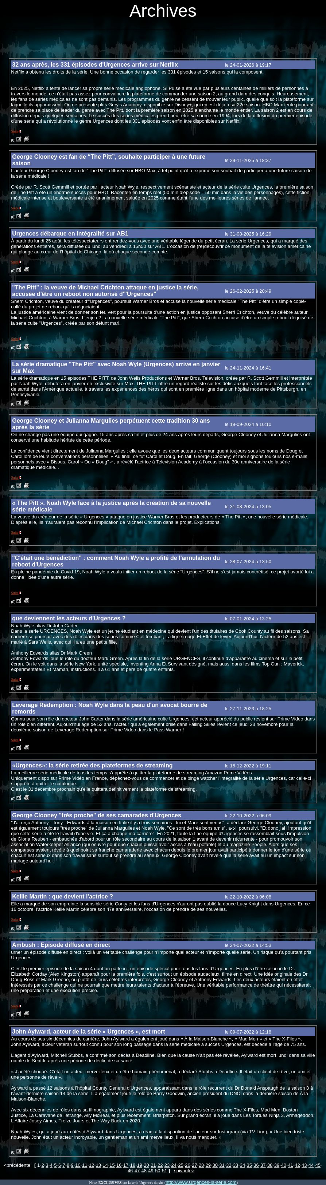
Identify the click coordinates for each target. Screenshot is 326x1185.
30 (214, 1165)
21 (153, 1165)
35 (249, 1165)
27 (194, 1165)
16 (118, 1165)
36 (256, 1165)
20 (146, 1165)
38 (269, 1165)
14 (105, 1165)
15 (112, 1165)
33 (235, 1165)
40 (283, 1165)
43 (304, 1165)
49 (150, 1170)
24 (173, 1165)
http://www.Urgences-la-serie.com (201, 1182)
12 (91, 1165)
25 (180, 1165)
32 (228, 1165)
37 (262, 1165)
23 (167, 1165)
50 (157, 1170)
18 (132, 1165)
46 (130, 1170)
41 (290, 1165)
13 (98, 1165)
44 (311, 1165)
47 (137, 1170)
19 (139, 1165)
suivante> (184, 1170)
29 (208, 1165)
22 (160, 1165)
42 (297, 1165)
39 (276, 1165)
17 (125, 1165)
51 (164, 1170)
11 (84, 1165)
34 (242, 1165)
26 (187, 1165)
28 (201, 1165)
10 (77, 1165)
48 (144, 1170)
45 (318, 1165)
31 (221, 1165)
